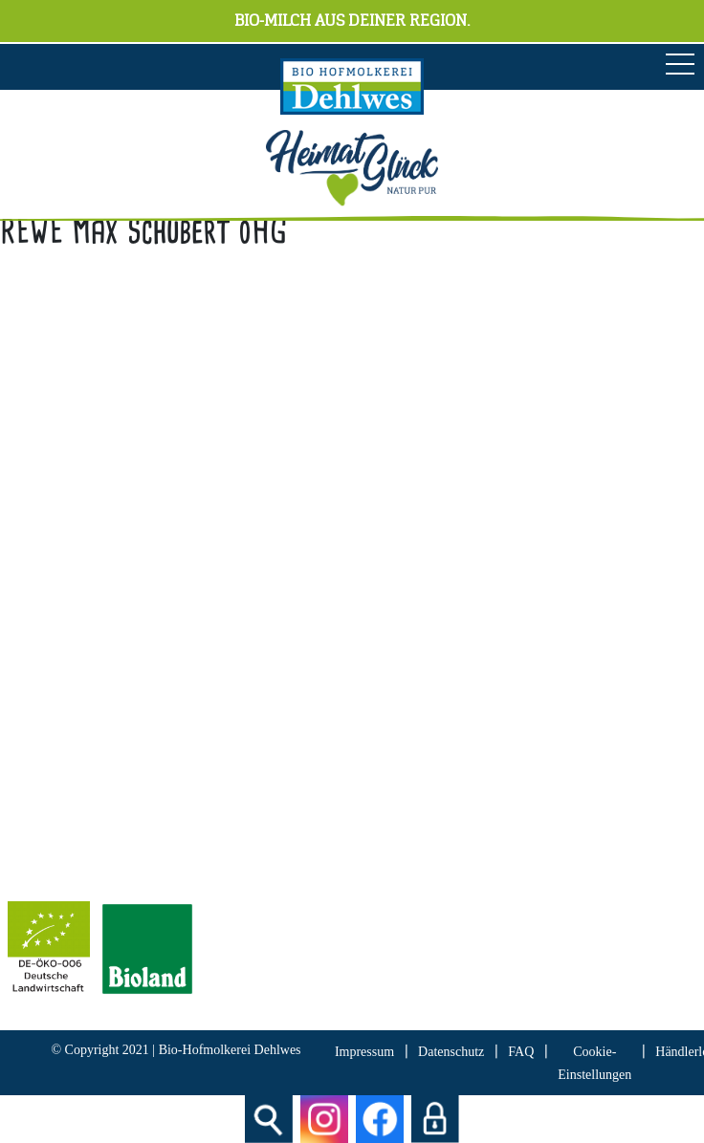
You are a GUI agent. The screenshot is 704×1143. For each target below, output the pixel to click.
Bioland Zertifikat (63, 815)
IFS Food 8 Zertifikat (73, 868)
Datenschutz (451, 1052)
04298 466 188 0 (142, 498)
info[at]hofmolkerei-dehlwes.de (105, 552)
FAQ (521, 1052)
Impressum (364, 1052)
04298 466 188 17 (126, 525)
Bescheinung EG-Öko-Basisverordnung (130, 841)
